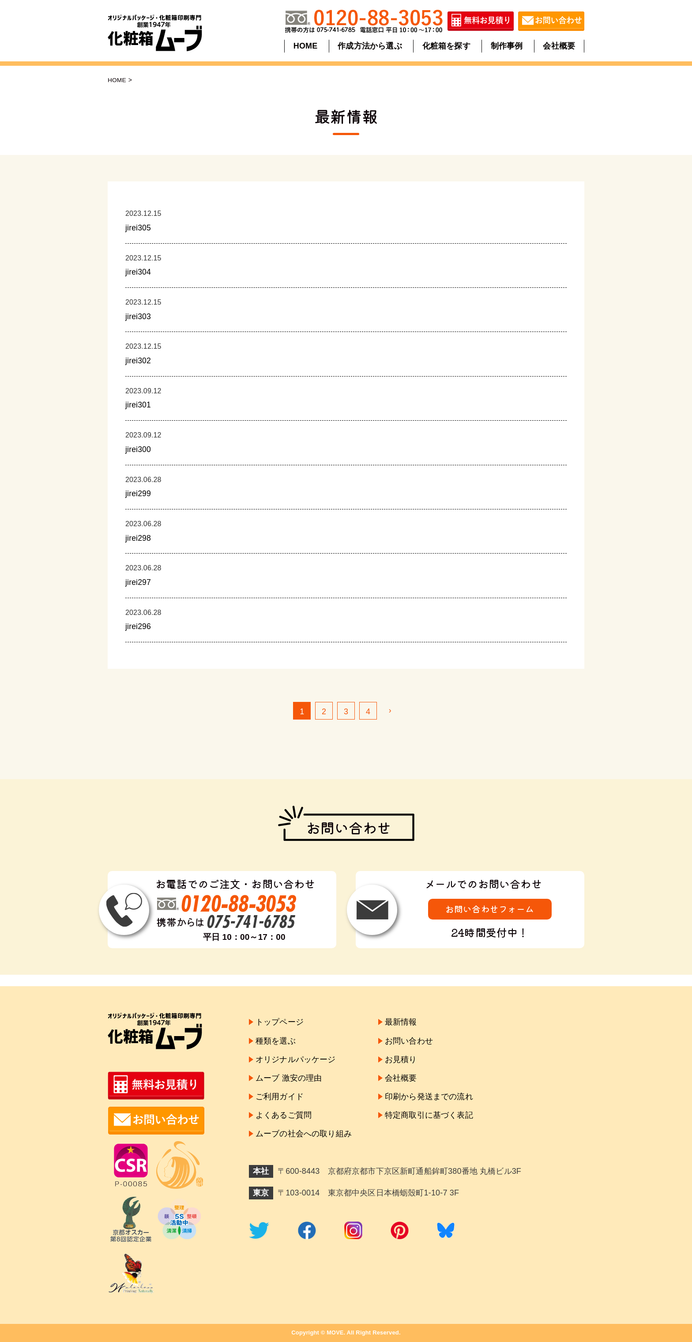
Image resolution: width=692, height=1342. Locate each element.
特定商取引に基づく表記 (429, 1117)
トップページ (280, 1022)
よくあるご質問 (284, 1117)
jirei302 (138, 360)
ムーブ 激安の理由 (289, 1079)
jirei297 (138, 582)
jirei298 (138, 538)
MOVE (335, 1332)
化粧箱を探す (446, 45)
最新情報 (401, 1022)
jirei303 (138, 316)
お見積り (401, 1060)
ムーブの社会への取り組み (304, 1136)
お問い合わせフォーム (489, 909)
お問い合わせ (409, 1041)
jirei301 (138, 404)
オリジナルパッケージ (296, 1060)
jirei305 (138, 227)
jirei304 (138, 272)
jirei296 (138, 626)
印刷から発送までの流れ (429, 1098)
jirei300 (138, 449)
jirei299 (138, 493)
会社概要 (558, 45)
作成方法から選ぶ (370, 45)
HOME (306, 45)
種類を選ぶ (276, 1041)
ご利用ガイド (280, 1098)
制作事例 (506, 45)
